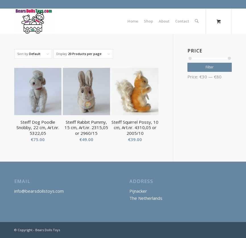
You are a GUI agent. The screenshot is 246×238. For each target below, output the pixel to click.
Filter (210, 67)
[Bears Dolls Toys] (33, 21)
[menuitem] (133, 21)
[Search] (196, 21)
